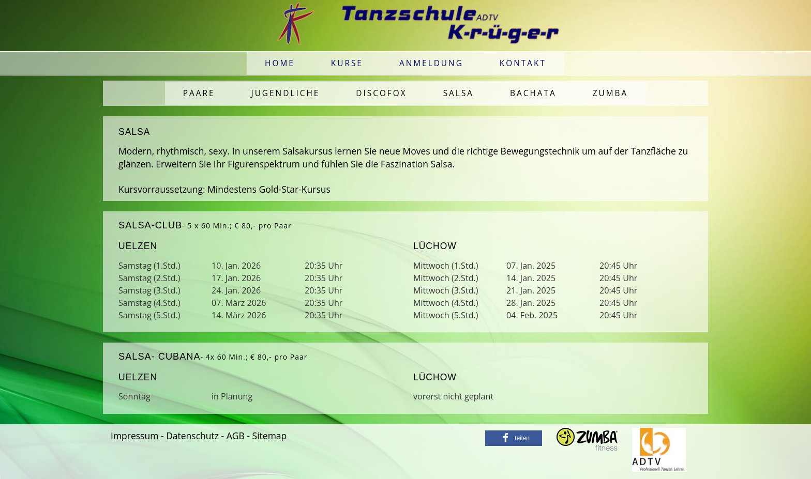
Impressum (134, 435)
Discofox (381, 93)
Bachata (533, 93)
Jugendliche (285, 93)
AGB (236, 435)
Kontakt (523, 63)
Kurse (347, 63)
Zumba (610, 93)
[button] (513, 438)
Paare (199, 93)
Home (280, 63)
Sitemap (269, 435)
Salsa (458, 93)
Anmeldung (431, 63)
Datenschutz (192, 435)
